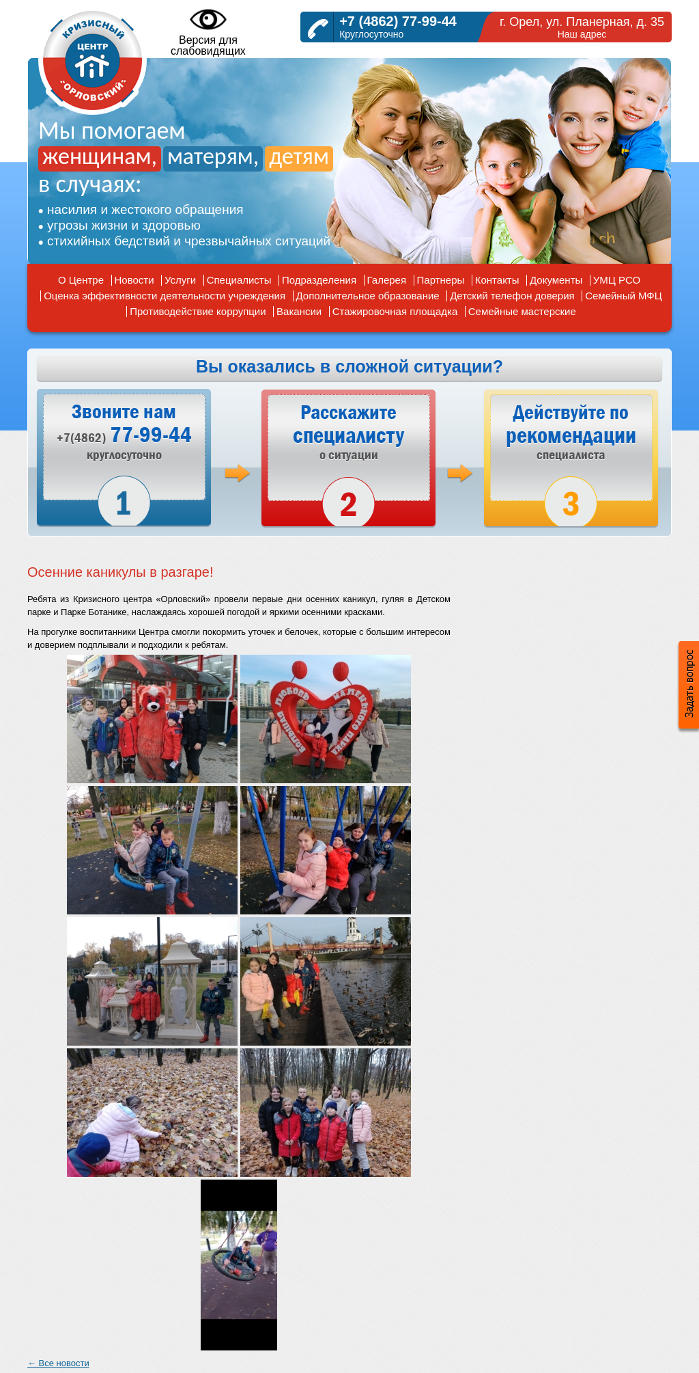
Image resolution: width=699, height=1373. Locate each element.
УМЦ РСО (616, 280)
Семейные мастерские (522, 311)
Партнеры (441, 280)
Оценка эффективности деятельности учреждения (164, 295)
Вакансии (299, 311)
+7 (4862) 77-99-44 (398, 21)
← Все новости (58, 1363)
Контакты (497, 280)
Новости (134, 280)
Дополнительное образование (368, 295)
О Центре (81, 280)
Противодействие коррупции (198, 311)
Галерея (387, 280)
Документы (556, 280)
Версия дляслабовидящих (208, 31)
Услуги (180, 280)
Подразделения (319, 280)
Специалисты (239, 280)
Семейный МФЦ (623, 295)
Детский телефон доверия (512, 295)
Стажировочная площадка (395, 311)
